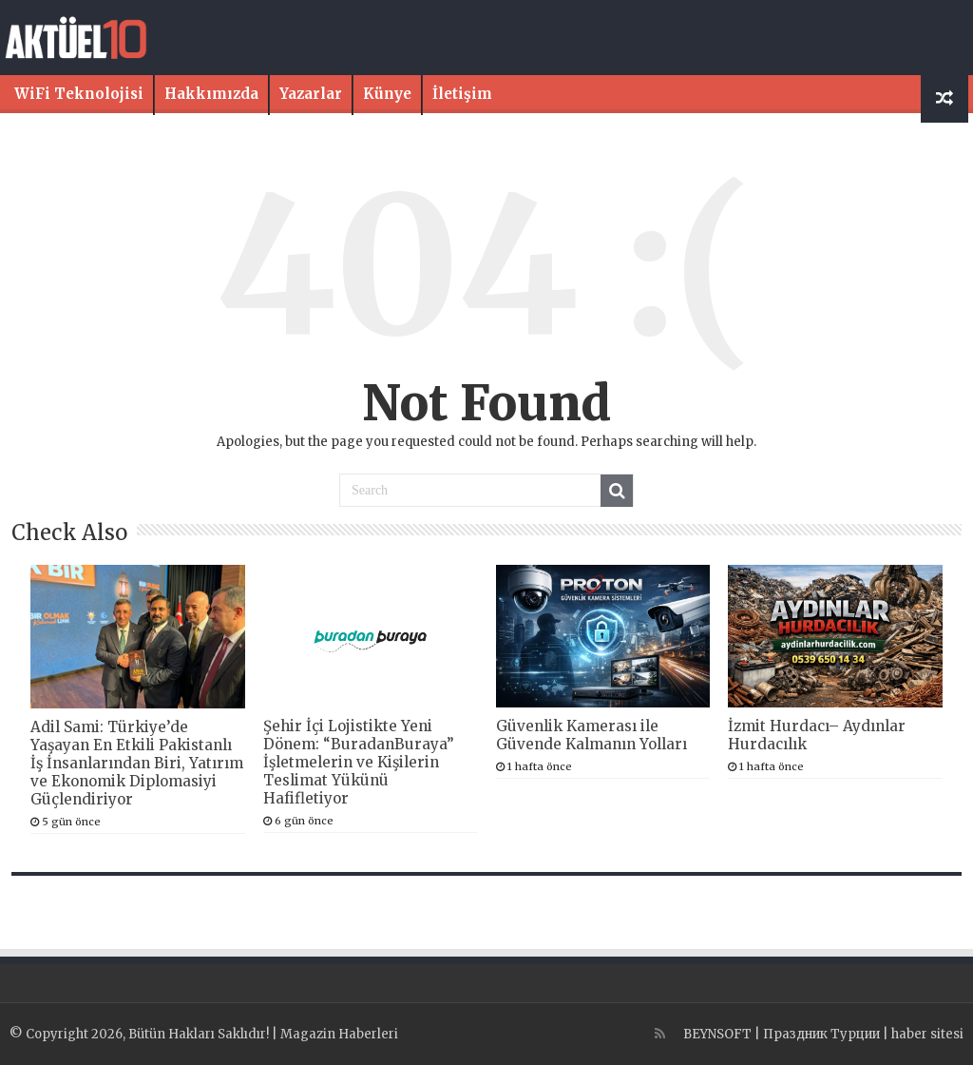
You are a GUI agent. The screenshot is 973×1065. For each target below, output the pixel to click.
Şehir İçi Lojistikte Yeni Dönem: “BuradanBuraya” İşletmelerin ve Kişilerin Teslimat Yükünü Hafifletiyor (358, 762)
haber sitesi (927, 1034)
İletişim (462, 94)
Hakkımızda (211, 94)
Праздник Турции (821, 1034)
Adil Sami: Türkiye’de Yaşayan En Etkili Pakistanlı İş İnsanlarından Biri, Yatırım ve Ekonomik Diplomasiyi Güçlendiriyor (136, 763)
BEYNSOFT (717, 1034)
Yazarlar (310, 94)
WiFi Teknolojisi (78, 94)
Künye (387, 94)
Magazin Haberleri (339, 1034)
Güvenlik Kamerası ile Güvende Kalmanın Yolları (591, 735)
